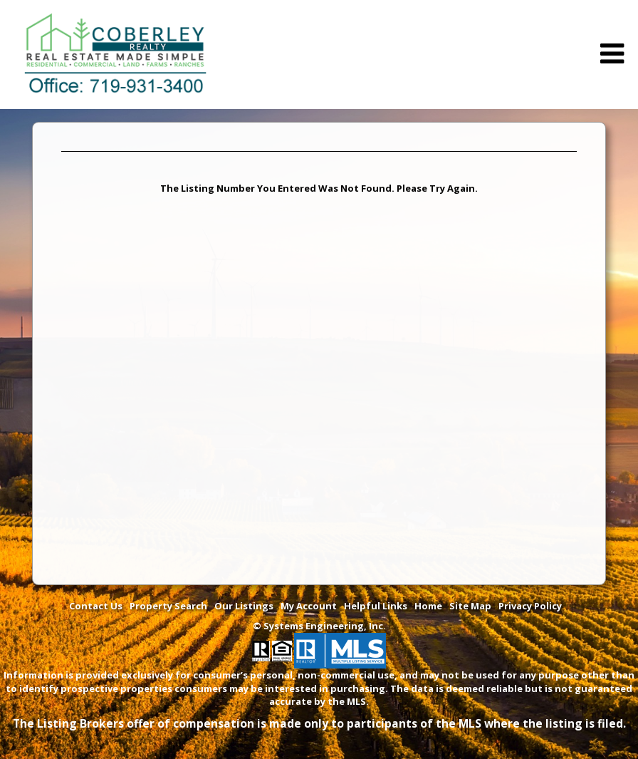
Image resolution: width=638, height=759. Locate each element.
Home (428, 605)
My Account (309, 605)
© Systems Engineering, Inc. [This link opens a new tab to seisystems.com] (319, 625)
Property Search (168, 605)
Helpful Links (375, 605)
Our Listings (243, 605)
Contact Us (95, 605)
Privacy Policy (530, 605)
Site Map (470, 605)
